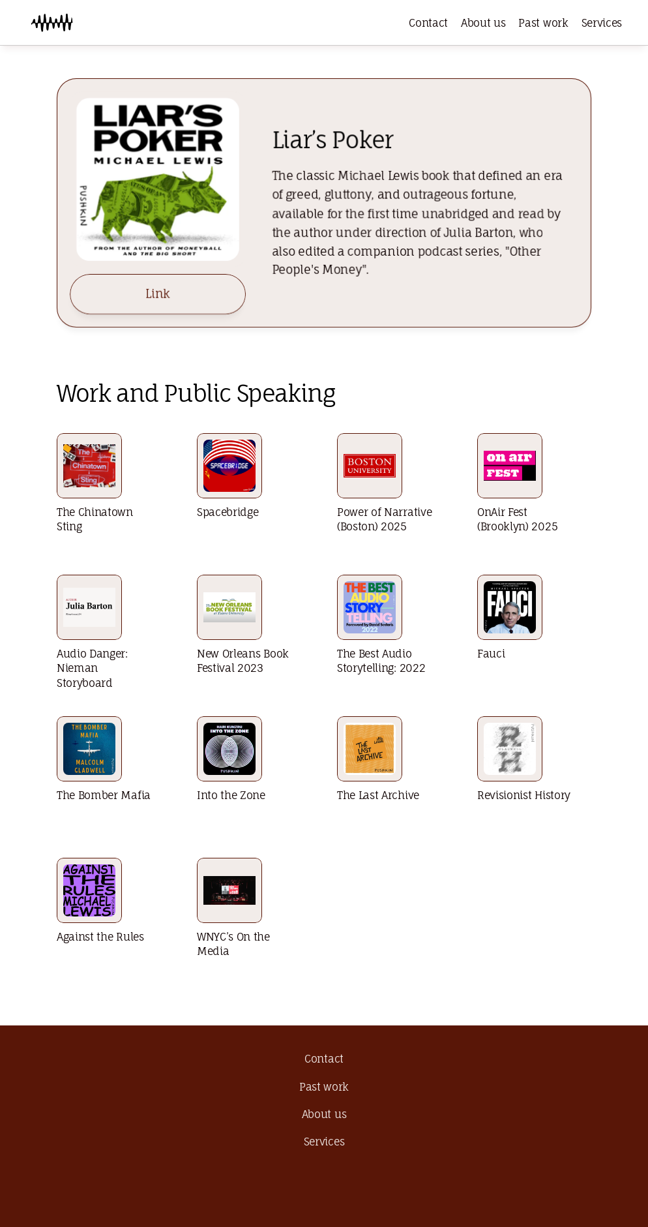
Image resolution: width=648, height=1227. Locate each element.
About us (483, 22)
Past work (543, 22)
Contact (428, 22)
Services (602, 22)
